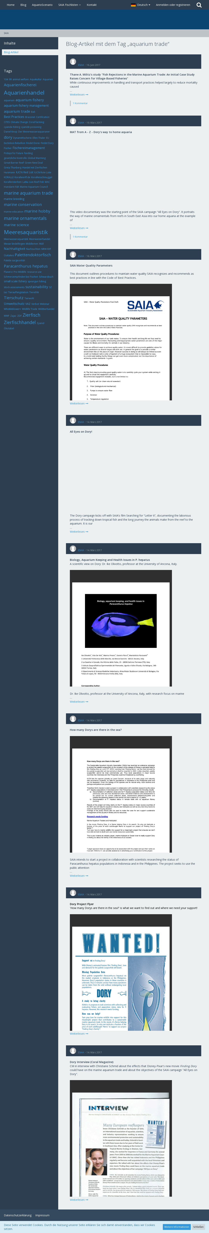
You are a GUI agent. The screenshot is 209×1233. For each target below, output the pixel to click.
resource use (34, 272)
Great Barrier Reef (14, 162)
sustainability (36, 286)
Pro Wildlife (20, 272)
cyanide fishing (12, 127)
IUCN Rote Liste (42, 172)
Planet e (8, 272)
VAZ (27, 304)
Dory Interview (87, 1049)
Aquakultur (36, 79)
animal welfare (21, 79)
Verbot (35, 304)
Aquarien (48, 79)
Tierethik (34, 292)
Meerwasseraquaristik (16, 239)
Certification (42, 117)
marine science (16, 224)
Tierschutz (13, 297)
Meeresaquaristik (26, 232)
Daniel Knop (10, 131)
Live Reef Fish (36, 182)
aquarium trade (17, 111)
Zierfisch (31, 315)
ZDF (19, 315)
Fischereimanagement (29, 148)
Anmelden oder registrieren (173, 5)
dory (8, 137)
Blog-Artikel (11, 52)
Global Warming (37, 158)
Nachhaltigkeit (14, 249)
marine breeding (14, 199)
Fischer (8, 148)
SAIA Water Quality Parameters (97, 252)
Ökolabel (9, 328)
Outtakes (9, 255)
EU (47, 137)
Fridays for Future (13, 153)
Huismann (9, 172)
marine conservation (23, 204)
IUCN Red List (24, 172)
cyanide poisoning (31, 127)
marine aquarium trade (28, 193)
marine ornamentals (25, 218)
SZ (50, 287)
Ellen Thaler (39, 137)
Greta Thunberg (12, 167)
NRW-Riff (46, 249)
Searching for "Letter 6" (93, 418)
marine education (13, 211)
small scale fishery (15, 281)
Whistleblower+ (12, 309)
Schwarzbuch (46, 276)
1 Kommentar (80, 103)
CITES (7, 122)
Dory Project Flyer (89, 891)
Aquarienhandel (24, 92)
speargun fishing (37, 281)
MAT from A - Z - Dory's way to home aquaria (107, 119)
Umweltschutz (14, 303)
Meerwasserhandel (39, 239)
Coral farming (36, 122)
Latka (25, 182)
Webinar (44, 304)
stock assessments (14, 287)
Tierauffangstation (18, 292)
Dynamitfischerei (22, 137)
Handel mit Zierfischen (34, 167)
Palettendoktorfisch (33, 254)
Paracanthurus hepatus (26, 266)
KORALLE (9, 177)
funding (28, 153)
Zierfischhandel (20, 322)
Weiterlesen (79, 94)
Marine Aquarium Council (34, 186)
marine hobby (37, 211)
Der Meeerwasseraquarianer (34, 131)
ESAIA (81, 65)
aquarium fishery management (26, 105)
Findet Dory (47, 143)
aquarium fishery (30, 100)
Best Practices (14, 117)
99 (10, 79)
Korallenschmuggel (41, 177)
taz (5, 292)
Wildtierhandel (46, 309)
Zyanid (40, 323)
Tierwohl (29, 298)
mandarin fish (11, 186)
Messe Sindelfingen (14, 243)
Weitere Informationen (176, 1227)
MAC (47, 182)
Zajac (13, 315)
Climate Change (19, 122)
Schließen (198, 1227)
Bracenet (30, 117)
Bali (33, 111)
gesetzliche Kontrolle (15, 158)
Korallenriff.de (22, 177)
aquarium (9, 100)
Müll (41, 243)
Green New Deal (34, 162)
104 (6, 79)
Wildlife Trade (29, 309)
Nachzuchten (33, 249)
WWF (6, 315)
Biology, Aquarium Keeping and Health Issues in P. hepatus (115, 547)
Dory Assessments (90, 717)
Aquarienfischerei (20, 84)
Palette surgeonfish (14, 260)
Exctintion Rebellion (14, 143)
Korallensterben (13, 182)
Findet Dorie (33, 143)
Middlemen (32, 243)
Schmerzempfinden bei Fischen (21, 276)
